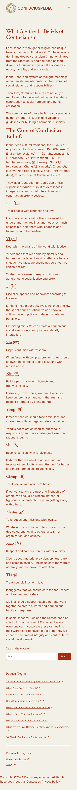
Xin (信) (12, 373)
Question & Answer (16, 759)
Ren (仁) (13, 203)
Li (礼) (11, 286)
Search (64, 656)
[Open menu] (69, 8)
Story (9, 764)
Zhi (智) (12, 342)
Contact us (33, 781)
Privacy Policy (51, 781)
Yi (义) (11, 238)
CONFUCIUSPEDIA (35, 8)
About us (19, 781)
